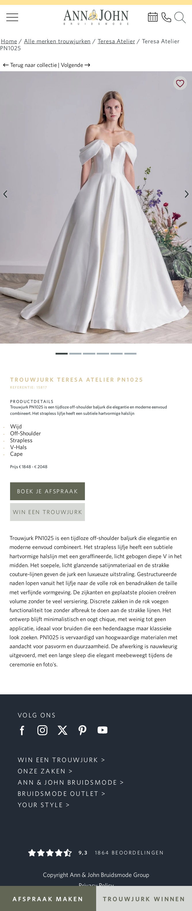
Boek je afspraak (47, 491)
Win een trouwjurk (47, 512)
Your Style (40, 805)
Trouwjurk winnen (144, 898)
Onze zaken (42, 771)
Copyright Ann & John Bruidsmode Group (96, 874)
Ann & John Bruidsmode (67, 782)
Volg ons (37, 715)
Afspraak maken (47, 898)
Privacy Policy (96, 885)
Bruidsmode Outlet (58, 793)
